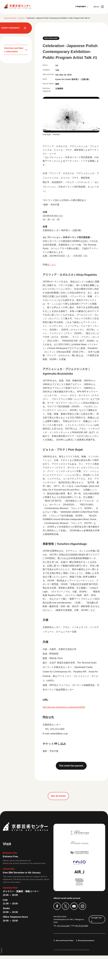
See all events (58, 796)
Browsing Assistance (87, 944)
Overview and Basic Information (14, 50)
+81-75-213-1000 (63, 926)
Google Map (96, 919)
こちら (52, 264)
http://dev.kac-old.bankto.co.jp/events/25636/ (65, 707)
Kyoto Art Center (17, 5)
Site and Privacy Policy (65, 944)
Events (21, 18)
